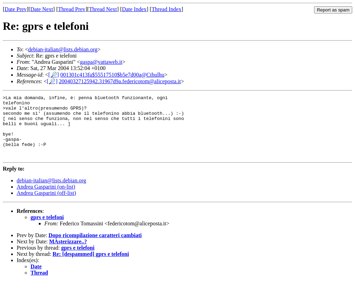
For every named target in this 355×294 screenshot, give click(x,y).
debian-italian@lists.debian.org (62, 49)
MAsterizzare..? (68, 254)
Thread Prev (71, 9)
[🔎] (53, 75)
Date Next (42, 9)
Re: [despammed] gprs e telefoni (91, 266)
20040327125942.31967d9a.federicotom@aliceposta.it (120, 81)
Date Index (134, 9)
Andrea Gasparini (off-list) (46, 205)
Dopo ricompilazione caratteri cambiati (95, 248)
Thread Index (166, 9)
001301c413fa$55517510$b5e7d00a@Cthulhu (112, 75)
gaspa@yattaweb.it (101, 62)
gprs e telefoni (47, 230)
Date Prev (16, 9)
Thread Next (103, 9)
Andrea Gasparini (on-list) (46, 199)
